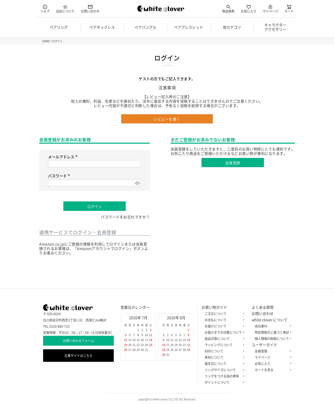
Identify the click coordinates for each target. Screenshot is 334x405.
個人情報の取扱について (272, 338)
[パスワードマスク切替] (137, 183)
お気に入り (248, 8)
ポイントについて (223, 382)
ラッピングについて (223, 344)
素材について (223, 357)
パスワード (59, 176)
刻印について (223, 351)
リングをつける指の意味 (223, 376)
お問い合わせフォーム (78, 340)
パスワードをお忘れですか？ (125, 217)
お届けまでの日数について (223, 332)
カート (289, 8)
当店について (65, 8)
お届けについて (223, 326)
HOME (46, 41)
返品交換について (223, 338)
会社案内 (272, 326)
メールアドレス (63, 157)
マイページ (270, 8)
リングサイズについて (223, 369)
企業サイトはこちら (78, 355)
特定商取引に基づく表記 (272, 332)
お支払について (223, 319)
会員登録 (272, 351)
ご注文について (223, 313)
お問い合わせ (90, 8)
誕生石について (223, 363)
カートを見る (272, 369)
